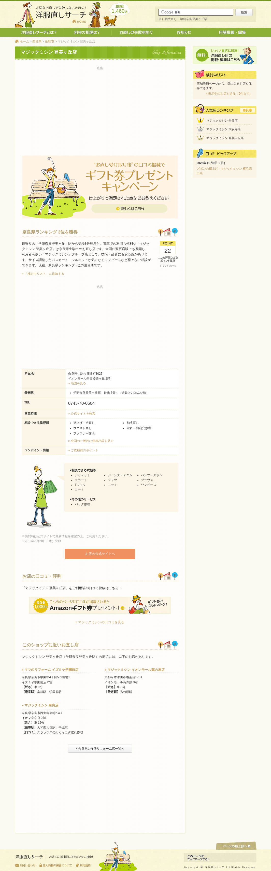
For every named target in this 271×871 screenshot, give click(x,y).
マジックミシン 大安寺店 (223, 129)
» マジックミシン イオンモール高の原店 (135, 669)
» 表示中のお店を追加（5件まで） (229, 93)
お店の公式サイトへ (100, 554)
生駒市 (49, 41)
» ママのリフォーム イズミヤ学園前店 (50, 669)
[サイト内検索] (196, 12)
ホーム (24, 41)
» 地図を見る (77, 383)
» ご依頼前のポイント (83, 450)
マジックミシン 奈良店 (222, 120)
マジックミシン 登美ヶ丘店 (225, 138)
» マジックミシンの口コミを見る (100, 622)
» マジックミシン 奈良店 (40, 705)
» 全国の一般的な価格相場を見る (90, 441)
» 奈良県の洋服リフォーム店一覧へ (100, 748)
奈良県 (36, 41)
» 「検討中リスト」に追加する (43, 273)
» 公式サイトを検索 (81, 413)
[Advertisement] (100, 107)
